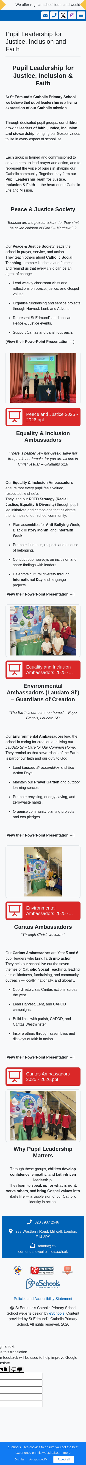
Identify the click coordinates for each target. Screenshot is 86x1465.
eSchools (56, 1313)
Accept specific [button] (38, 1459)
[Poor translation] (16, 1369)
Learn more (62, 1452)
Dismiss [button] (19, 1459)
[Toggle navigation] (80, 15)
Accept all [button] (63, 1459)
